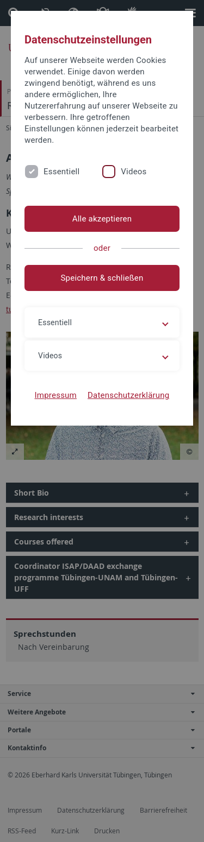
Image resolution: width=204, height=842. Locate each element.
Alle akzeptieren (102, 219)
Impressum (55, 395)
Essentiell (61, 171)
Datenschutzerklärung (129, 395)
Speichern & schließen (101, 278)
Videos (133, 171)
